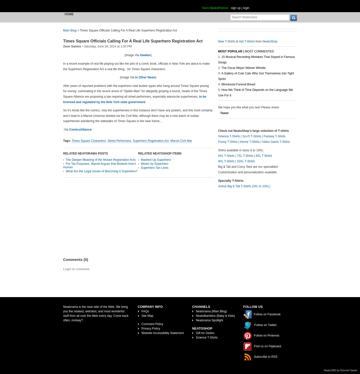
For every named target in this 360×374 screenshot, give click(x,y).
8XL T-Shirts (264, 156)
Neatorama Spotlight (209, 320)
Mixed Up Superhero (154, 164)
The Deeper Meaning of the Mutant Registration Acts (101, 160)
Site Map (147, 316)
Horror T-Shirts (250, 142)
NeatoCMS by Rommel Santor (341, 370)
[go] (293, 18)
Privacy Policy (151, 328)
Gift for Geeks (205, 333)
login (246, 8)
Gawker (145, 55)
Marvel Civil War (181, 141)
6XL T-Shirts (226, 156)
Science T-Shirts (229, 136)
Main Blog (69, 30)
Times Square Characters (89, 141)
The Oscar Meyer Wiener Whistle (244, 68)
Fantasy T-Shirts (274, 136)
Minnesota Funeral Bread (238, 84)
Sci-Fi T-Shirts (251, 136)
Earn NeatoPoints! (215, 8)
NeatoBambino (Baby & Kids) (215, 316)
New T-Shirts (226, 41)
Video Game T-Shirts (276, 142)
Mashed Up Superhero (156, 160)
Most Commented (259, 51)
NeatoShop (269, 41)
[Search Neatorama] (259, 17)
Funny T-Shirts (228, 142)
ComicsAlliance (80, 129)
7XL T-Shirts (245, 156)
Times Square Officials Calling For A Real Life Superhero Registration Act (133, 41)
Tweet (224, 113)
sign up (236, 8)
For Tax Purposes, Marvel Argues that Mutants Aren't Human (99, 165)
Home (69, 14)
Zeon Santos (72, 46)
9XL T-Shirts (226, 161)
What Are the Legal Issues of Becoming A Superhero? (101, 171)
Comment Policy (152, 324)
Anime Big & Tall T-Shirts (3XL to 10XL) (244, 186)
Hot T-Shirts (247, 41)
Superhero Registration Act (150, 141)
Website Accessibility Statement (163, 333)
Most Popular (230, 51)
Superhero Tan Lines (154, 168)
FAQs (145, 311)
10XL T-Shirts (246, 161)
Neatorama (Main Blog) (211, 311)
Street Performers (119, 141)
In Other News (145, 77)
